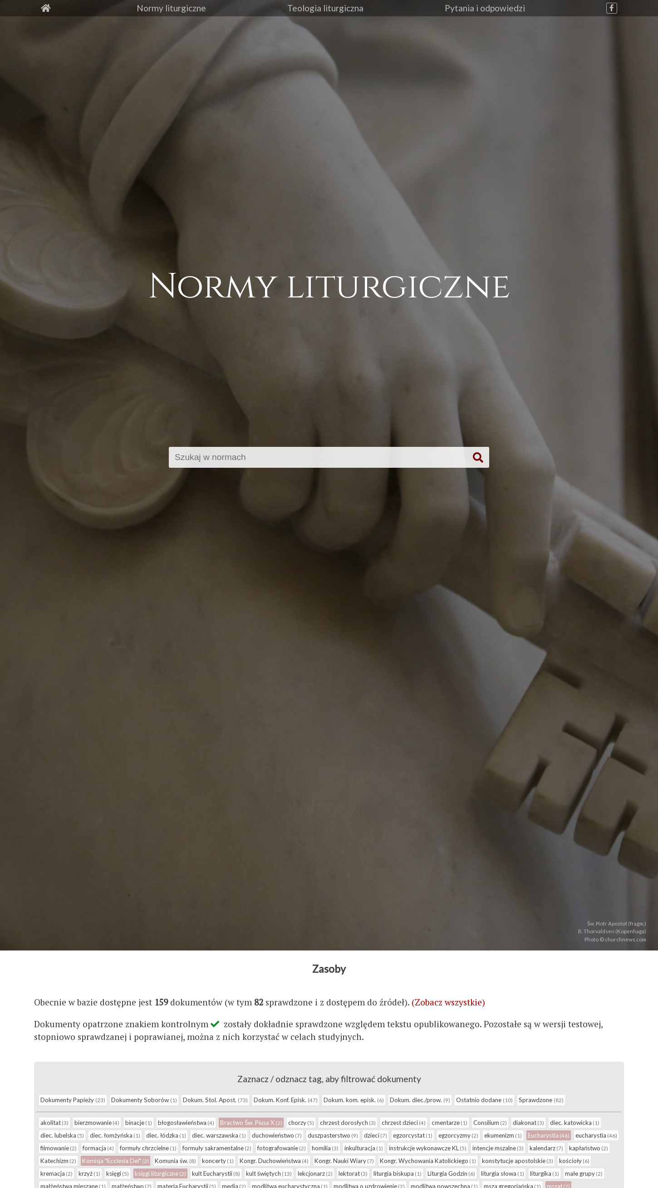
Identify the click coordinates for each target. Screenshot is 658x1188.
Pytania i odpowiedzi (485, 8)
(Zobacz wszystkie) (448, 1002)
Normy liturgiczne (171, 8)
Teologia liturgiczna (325, 8)
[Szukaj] (320, 457)
